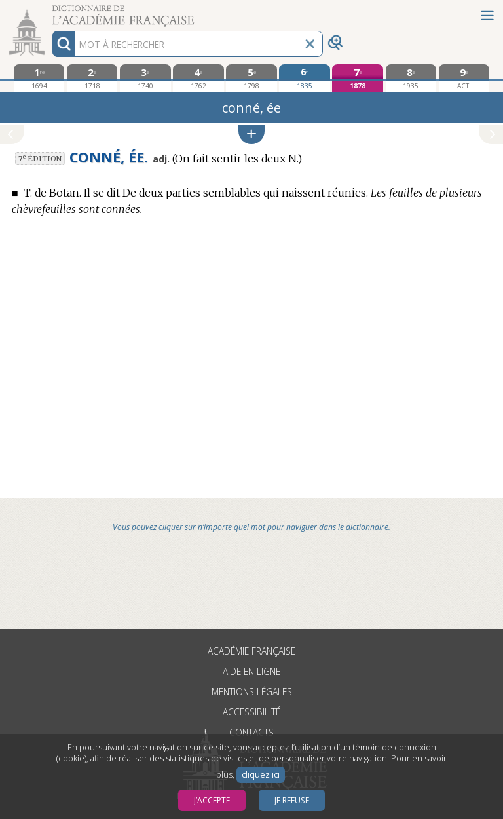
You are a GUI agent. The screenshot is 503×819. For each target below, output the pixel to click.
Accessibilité (251, 712)
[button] (251, 134)
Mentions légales (252, 691)
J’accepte (212, 800)
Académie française (251, 651)
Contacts (251, 732)
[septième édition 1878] (357, 78)
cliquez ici (261, 774)
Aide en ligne (251, 671)
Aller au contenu (51, 11)
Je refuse (291, 800)
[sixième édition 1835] (304, 78)
